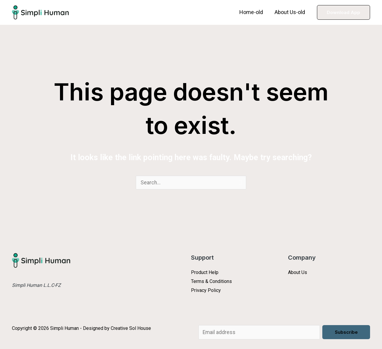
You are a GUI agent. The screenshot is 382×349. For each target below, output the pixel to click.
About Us (297, 272)
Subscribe (346, 332)
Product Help (204, 272)
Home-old (252, 12)
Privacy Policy (206, 290)
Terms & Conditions (211, 281)
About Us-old (290, 12)
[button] (343, 12)
